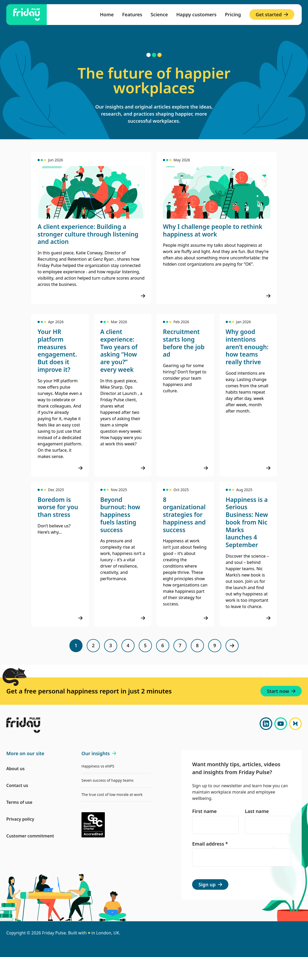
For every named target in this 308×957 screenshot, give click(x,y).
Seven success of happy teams (107, 780)
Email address (210, 844)
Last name (257, 811)
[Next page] (232, 645)
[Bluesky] (295, 723)
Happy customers (196, 14)
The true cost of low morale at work (111, 794)
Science (159, 14)
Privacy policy (20, 819)
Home (107, 14)
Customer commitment (30, 836)
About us (15, 768)
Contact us (17, 785)
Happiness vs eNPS (97, 766)
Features (132, 14)
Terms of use (19, 802)
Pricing (233, 14)
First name (204, 811)
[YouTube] (280, 723)
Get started (272, 14)
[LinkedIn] (266, 723)
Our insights (98, 753)
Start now (281, 691)
